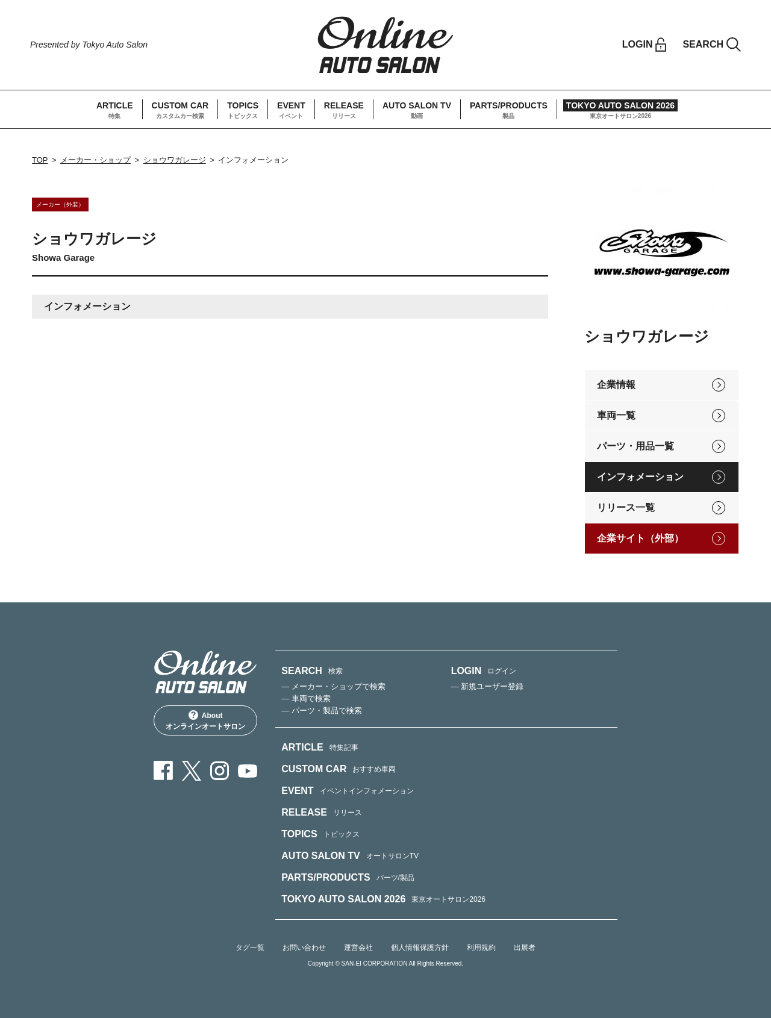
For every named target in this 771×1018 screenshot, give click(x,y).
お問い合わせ (304, 947)
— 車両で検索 (306, 698)
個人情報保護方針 (420, 947)
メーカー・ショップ (95, 159)
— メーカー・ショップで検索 (333, 686)
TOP (40, 159)
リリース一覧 (626, 507)
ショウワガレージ (174, 159)
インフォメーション (640, 477)
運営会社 (358, 947)
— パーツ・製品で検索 (321, 710)
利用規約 (481, 947)
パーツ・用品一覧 (635, 446)
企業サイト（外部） (640, 538)
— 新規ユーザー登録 (487, 686)
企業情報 (616, 384)
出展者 (524, 947)
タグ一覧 (250, 947)
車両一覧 (616, 415)
